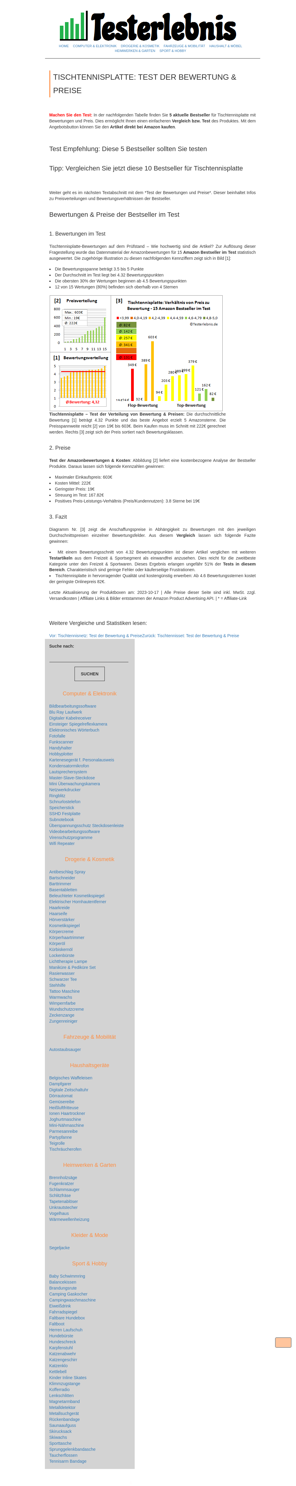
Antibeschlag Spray (67, 871)
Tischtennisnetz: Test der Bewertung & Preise (95, 635)
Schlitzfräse (60, 1195)
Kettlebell (58, 1371)
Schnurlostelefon (65, 801)
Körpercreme (61, 931)
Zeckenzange (62, 1015)
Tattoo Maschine (64, 991)
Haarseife (58, 913)
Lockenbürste (62, 955)
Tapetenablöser (63, 1201)
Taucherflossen (63, 1455)
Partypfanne (60, 1137)
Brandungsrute (63, 1288)
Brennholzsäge (63, 1177)
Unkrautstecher (63, 1207)
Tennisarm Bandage (68, 1461)
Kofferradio (59, 1389)
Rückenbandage (64, 1419)
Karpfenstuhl (61, 1347)
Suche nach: (61, 646)
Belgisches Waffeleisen (70, 1077)
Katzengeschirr (63, 1359)
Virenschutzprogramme (70, 837)
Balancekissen (62, 1282)
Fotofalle (57, 736)
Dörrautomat (61, 1095)
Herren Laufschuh (66, 1329)
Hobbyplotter (61, 754)
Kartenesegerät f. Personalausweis (81, 759)
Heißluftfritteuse (64, 1107)
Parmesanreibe (63, 1131)
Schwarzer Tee (63, 979)
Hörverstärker (62, 919)
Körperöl (57, 943)
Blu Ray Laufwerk (65, 712)
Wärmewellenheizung (69, 1219)
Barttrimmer (60, 883)
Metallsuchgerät (64, 1413)
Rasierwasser (62, 973)
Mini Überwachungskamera (74, 783)
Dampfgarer (60, 1083)
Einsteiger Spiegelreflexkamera (78, 724)
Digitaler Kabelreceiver (70, 718)
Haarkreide (59, 907)
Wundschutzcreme (66, 1009)
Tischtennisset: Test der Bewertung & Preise (190, 635)
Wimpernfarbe (62, 1003)
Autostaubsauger (65, 1049)
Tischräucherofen (65, 1149)
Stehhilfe (57, 985)
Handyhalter (60, 748)
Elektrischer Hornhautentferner (78, 901)
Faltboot (57, 1323)
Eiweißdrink (60, 1306)
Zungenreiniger (63, 1021)
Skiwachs (58, 1437)
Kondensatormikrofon (69, 765)
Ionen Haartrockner (67, 1113)
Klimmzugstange (65, 1383)
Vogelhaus (59, 1213)
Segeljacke (59, 1247)
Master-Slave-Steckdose (72, 777)
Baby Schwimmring (67, 1276)
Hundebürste (61, 1335)
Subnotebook (61, 819)
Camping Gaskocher (68, 1294)
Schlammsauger (64, 1189)
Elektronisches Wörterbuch (74, 730)
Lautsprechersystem (68, 771)
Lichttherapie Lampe (68, 961)
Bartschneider (62, 877)
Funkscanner (61, 742)
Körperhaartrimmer (66, 937)
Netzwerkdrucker (65, 789)
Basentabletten (63, 889)
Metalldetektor (62, 1407)
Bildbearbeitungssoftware (72, 706)
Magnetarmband (64, 1401)
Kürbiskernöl (61, 949)
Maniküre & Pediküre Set (72, 967)
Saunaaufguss (62, 1425)
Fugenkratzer (61, 1183)
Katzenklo (58, 1365)
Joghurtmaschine (65, 1119)
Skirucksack (60, 1431)
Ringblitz (57, 795)
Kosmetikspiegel (64, 925)
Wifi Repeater (62, 843)
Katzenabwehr (62, 1353)
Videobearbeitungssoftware (74, 831)
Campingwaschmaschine (72, 1300)
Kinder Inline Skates (68, 1377)
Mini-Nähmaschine (66, 1125)
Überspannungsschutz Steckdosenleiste (86, 825)
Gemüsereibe (62, 1101)
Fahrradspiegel (63, 1312)
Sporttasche (60, 1443)
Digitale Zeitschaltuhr (69, 1089)
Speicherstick (61, 807)
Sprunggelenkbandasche (72, 1449)
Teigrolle (57, 1143)
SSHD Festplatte (65, 813)
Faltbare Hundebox (67, 1318)
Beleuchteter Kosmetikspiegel (76, 895)
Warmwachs (60, 997)
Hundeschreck (62, 1341)
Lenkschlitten (61, 1395)
